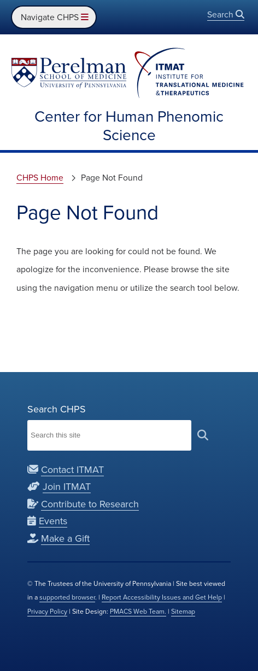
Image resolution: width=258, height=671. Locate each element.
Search (225, 14)
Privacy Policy (47, 611)
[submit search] (203, 435)
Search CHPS (56, 409)
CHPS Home (39, 177)
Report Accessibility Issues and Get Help (162, 597)
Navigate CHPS (53, 16)
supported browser (67, 597)
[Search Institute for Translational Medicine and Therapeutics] (109, 435)
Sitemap (183, 611)
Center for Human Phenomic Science (129, 125)
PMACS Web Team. (138, 611)
